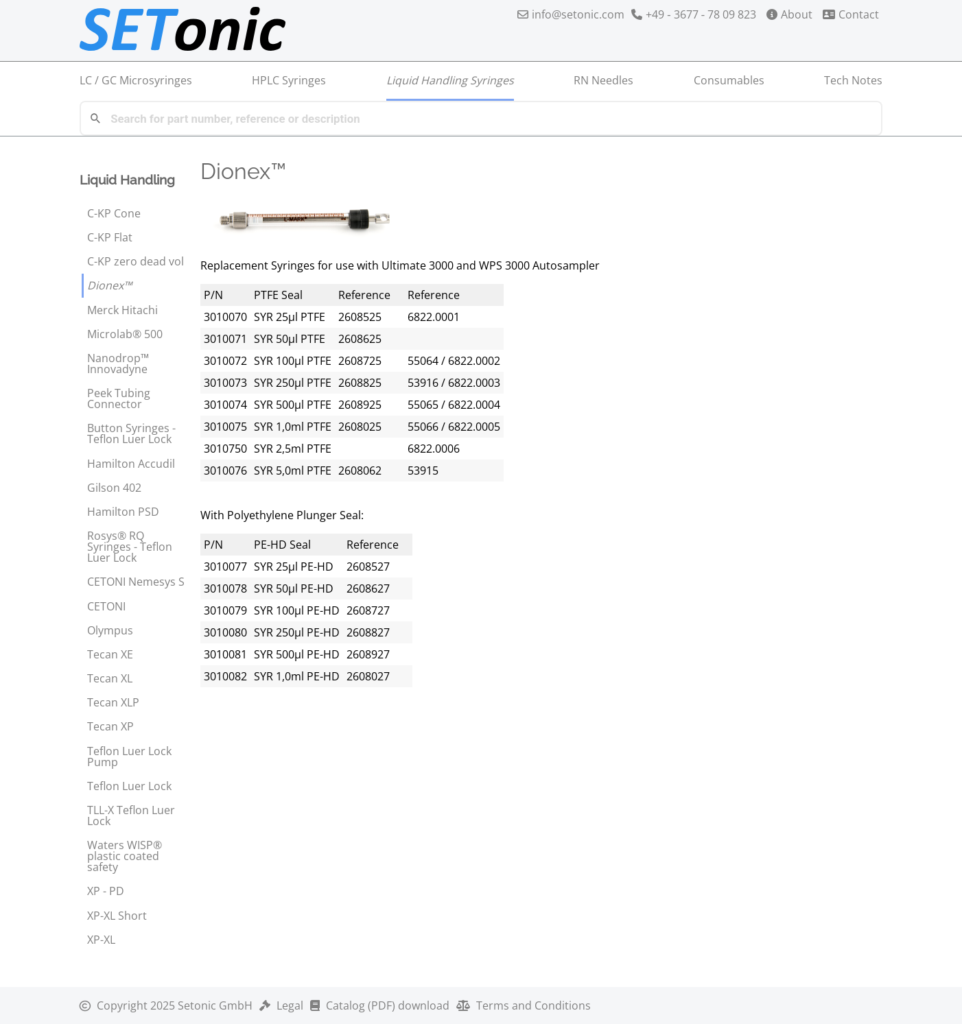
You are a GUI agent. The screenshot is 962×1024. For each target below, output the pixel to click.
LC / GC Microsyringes (136, 80)
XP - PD (105, 890)
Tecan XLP (113, 702)
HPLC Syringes (289, 80)
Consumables (729, 80)
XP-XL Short (117, 915)
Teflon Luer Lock (129, 786)
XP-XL (101, 939)
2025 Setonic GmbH (166, 1005)
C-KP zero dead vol (135, 261)
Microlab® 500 (125, 334)
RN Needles (603, 80)
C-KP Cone (114, 213)
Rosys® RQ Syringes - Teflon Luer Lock (129, 546)
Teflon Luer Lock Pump (129, 756)
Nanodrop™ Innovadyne (118, 363)
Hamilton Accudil (131, 463)
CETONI (106, 606)
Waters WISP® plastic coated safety (124, 855)
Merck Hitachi (122, 310)
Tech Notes (853, 80)
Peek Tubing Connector (118, 398)
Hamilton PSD (123, 511)
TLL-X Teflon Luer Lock (131, 815)
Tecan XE (110, 654)
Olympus (110, 630)
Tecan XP (110, 726)
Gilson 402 (114, 487)
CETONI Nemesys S (136, 581)
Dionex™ (109, 285)
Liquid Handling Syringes (450, 80)
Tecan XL (109, 678)
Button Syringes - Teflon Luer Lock (131, 433)
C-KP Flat (109, 237)
